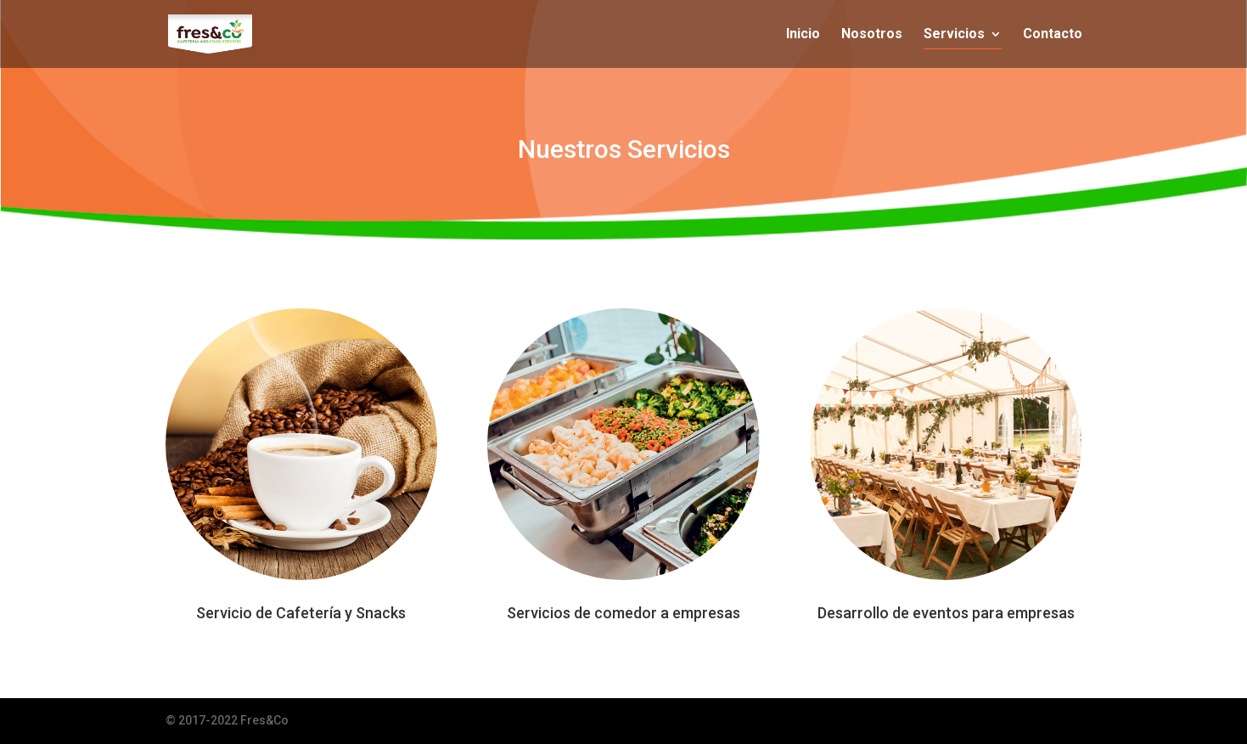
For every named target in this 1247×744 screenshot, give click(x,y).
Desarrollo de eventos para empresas (946, 613)
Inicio (803, 35)
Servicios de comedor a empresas (623, 613)
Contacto (1052, 35)
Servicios (954, 35)
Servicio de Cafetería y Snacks (301, 613)
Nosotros (871, 35)
